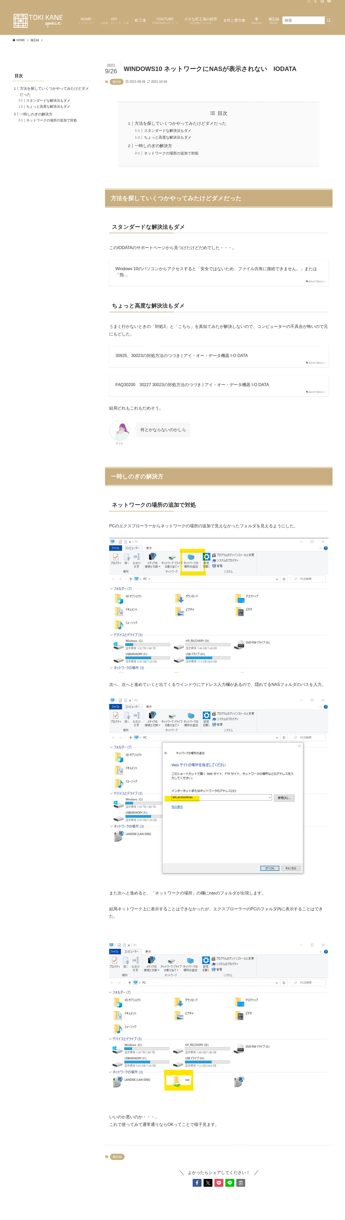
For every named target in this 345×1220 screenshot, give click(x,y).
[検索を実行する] (329, 20)
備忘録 (116, 81)
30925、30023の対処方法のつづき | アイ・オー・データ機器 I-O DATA (181, 355)
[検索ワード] (307, 20)
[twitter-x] (308, 3)
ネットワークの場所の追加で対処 (171, 153)
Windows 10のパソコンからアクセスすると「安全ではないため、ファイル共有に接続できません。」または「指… (216, 272)
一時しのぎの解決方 (153, 146)
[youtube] (329, 3)
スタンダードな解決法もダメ (167, 130)
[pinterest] (322, 3)
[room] (315, 3)
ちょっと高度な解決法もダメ (167, 137)
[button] (197, 1183)
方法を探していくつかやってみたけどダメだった (180, 123)
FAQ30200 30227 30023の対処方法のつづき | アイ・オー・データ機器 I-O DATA (192, 384)
